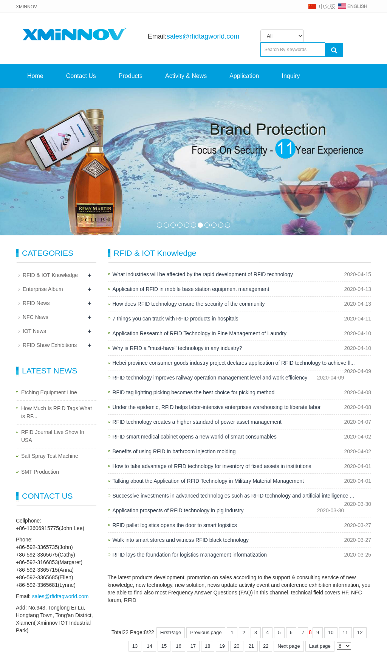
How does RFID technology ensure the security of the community (189, 304)
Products (130, 76)
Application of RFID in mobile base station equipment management (191, 289)
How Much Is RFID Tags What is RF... (56, 412)
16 (178, 646)
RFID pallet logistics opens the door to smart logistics (175, 525)
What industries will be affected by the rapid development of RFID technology (203, 274)
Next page (288, 646)
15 (164, 646)
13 (135, 646)
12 (359, 632)
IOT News (34, 331)
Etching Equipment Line (49, 392)
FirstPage (170, 632)
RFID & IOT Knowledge (50, 275)
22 (265, 646)
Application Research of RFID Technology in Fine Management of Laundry (199, 333)
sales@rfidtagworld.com (203, 36)
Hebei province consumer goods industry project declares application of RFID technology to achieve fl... (234, 363)
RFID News (36, 303)
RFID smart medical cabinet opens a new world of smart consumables (195, 437)
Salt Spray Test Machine (49, 456)
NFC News (35, 317)
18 (207, 646)
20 (236, 646)
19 (222, 646)
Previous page (205, 632)
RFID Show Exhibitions (50, 345)
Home (35, 76)
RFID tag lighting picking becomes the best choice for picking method (194, 392)
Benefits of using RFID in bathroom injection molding (174, 451)
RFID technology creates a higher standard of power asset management (197, 422)
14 (149, 646)
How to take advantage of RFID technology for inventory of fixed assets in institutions (212, 466)
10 (220, 225)
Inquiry (291, 76)
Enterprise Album (43, 289)
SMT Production (40, 472)
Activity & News (186, 76)
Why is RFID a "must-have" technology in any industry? (177, 348)
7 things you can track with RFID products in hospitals (175, 319)
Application (244, 76)
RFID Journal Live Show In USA (52, 436)
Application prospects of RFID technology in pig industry (178, 510)
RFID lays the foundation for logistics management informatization (190, 555)
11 (227, 225)
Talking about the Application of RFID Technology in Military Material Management (208, 481)
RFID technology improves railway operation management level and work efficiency (210, 378)
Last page (320, 646)
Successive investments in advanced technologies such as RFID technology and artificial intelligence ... (233, 496)
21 (251, 646)
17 (193, 646)
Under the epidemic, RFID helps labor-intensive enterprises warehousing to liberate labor (217, 407)
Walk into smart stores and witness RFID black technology (181, 540)
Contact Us (81, 76)
